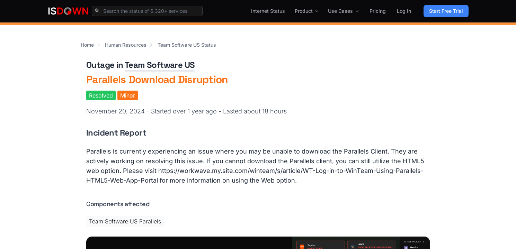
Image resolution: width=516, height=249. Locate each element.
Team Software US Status (187, 45)
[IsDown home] (68, 11)
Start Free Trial (446, 11)
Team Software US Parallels (125, 221)
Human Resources (125, 45)
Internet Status (268, 11)
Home (87, 45)
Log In (404, 11)
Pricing (378, 11)
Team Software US (160, 64)
